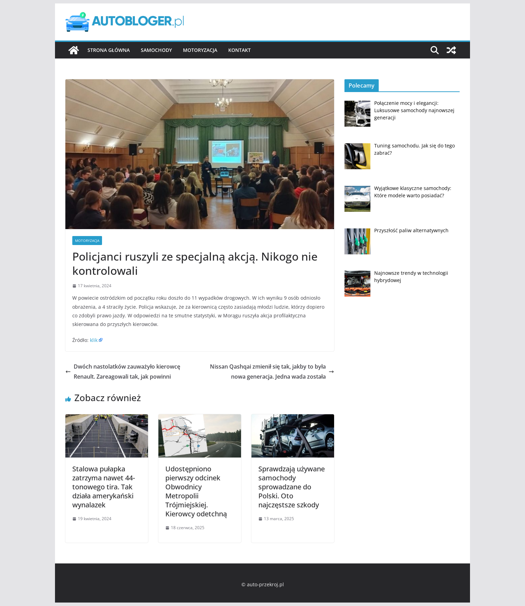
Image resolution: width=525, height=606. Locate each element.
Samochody (156, 50)
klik (94, 340)
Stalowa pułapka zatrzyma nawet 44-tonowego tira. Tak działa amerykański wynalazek (103, 486)
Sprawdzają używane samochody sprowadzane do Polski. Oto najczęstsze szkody (291, 486)
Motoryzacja (200, 50)
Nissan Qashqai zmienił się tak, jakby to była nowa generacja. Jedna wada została (272, 371)
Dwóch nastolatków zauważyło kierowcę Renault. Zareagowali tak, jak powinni (122, 371)
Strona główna (109, 50)
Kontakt (239, 50)
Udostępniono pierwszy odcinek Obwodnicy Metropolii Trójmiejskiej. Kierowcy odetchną (196, 491)
